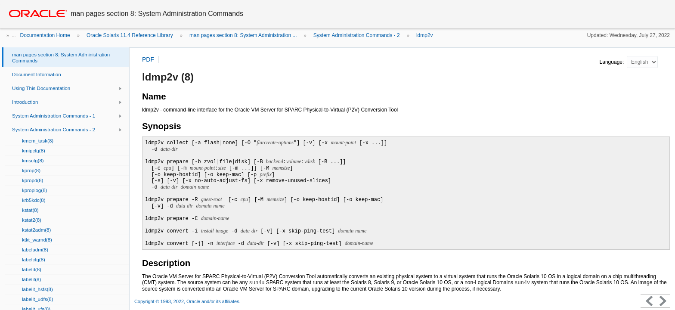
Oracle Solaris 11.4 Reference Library (130, 35)
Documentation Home (45, 35)
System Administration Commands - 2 (356, 35)
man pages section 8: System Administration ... (243, 35)
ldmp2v (424, 35)
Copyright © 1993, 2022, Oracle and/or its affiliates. (188, 301)
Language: (612, 62)
